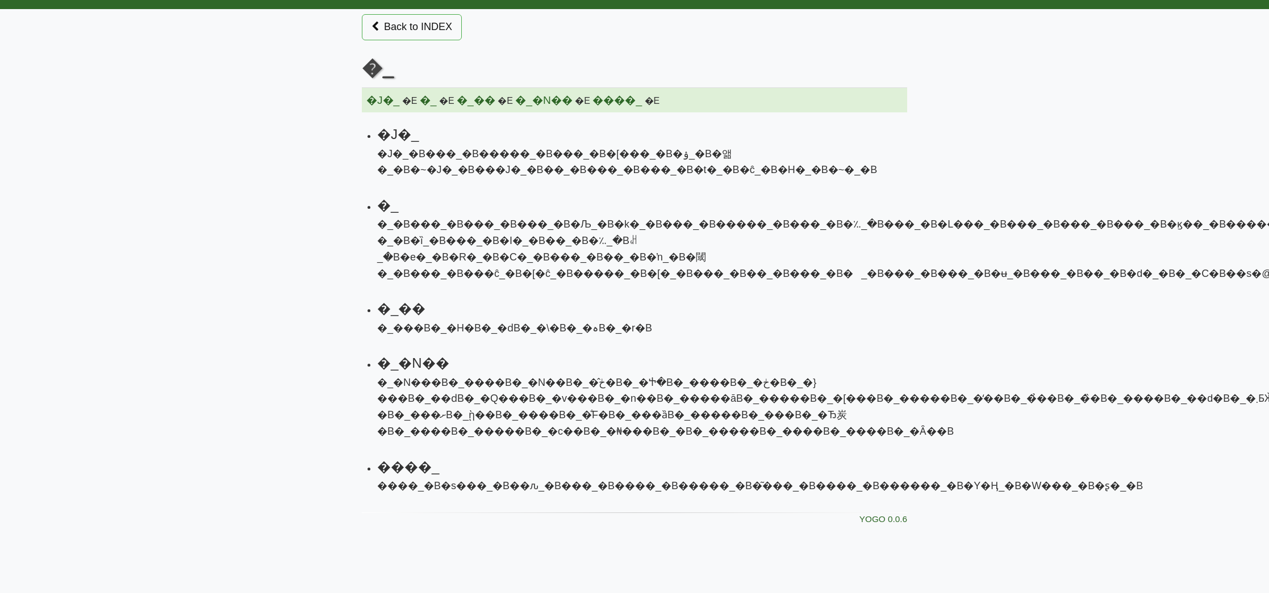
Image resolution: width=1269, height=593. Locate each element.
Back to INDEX (411, 26)
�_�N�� (544, 100)
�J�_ (382, 100)
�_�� (476, 100)
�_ (428, 100)
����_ (617, 100)
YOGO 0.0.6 (883, 519)
